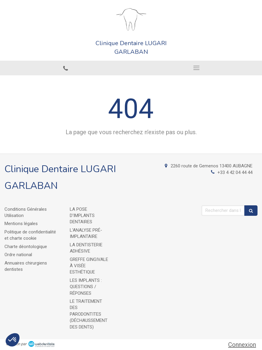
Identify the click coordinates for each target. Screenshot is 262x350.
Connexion (242, 344)
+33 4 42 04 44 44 (234, 172)
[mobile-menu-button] (196, 68)
